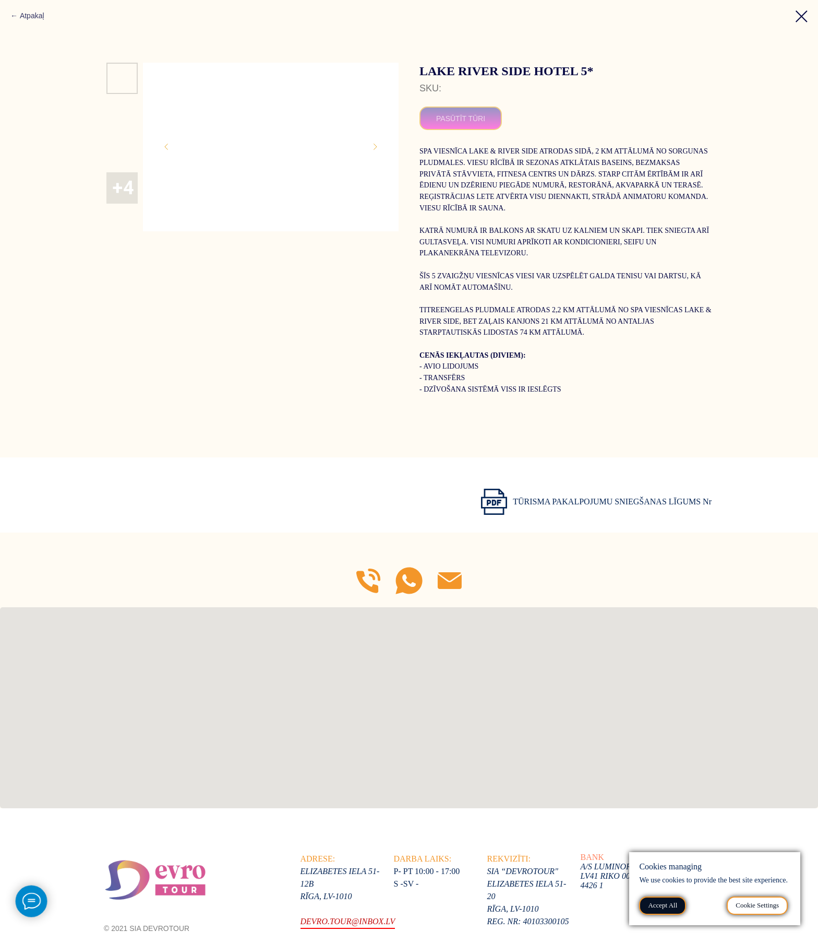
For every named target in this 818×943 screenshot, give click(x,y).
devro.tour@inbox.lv (347, 921)
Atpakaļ (32, 15)
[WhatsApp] (409, 580)
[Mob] (368, 580)
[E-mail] (449, 580)
